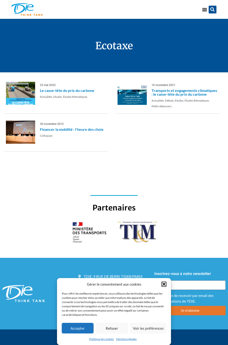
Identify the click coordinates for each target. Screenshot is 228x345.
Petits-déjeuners (162, 106)
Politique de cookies (101, 339)
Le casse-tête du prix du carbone (67, 90)
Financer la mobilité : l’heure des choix (72, 129)
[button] (164, 284)
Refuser (112, 328)
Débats (169, 100)
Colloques (46, 135)
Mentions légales (126, 339)
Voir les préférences (148, 328)
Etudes (57, 97)
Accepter (78, 328)
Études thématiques (75, 97)
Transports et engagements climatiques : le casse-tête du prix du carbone (184, 92)
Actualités (46, 97)
